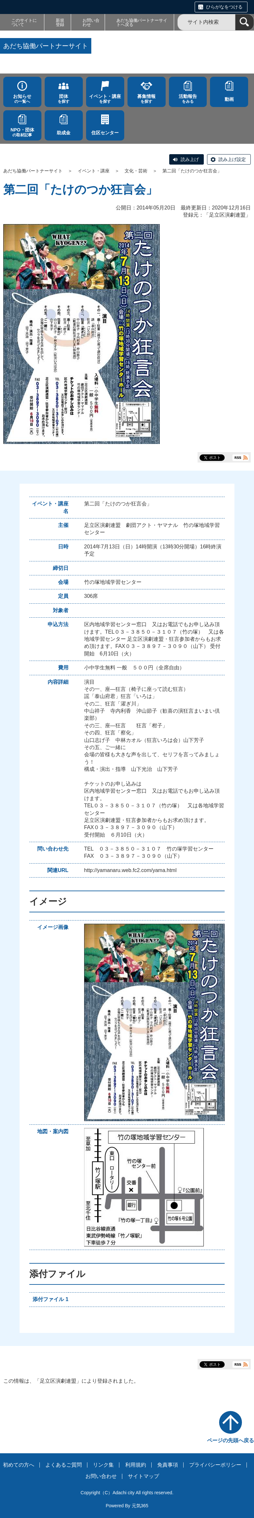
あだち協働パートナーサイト (33, 170)
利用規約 (135, 1465)
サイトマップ (143, 1476)
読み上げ (190, 159)
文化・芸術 (136, 170)
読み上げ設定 (232, 159)
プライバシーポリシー (215, 1465)
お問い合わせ (90, 22)
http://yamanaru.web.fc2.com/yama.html (130, 870)
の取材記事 (22, 132)
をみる (188, 99)
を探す (64, 99)
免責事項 (167, 1465)
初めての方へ (18, 1465)
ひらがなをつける (224, 6)
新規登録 (60, 22)
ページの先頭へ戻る (230, 1440)
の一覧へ (22, 99)
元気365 (140, 1505)
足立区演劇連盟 (227, 215)
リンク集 (103, 1465)
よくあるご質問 (63, 1465)
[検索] (244, 22)
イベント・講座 (94, 170)
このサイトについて (24, 22)
